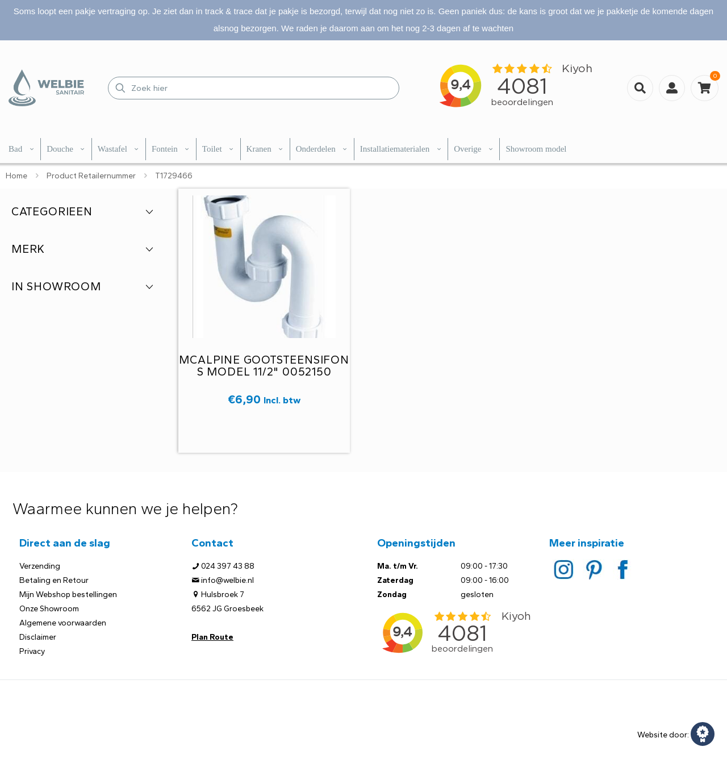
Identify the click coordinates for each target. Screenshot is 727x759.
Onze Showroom (49, 609)
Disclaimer (37, 637)
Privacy (32, 651)
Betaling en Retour (54, 580)
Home (16, 176)
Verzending (39, 566)
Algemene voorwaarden (62, 623)
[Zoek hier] (253, 88)
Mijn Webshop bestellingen (68, 594)
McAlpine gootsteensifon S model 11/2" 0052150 (264, 365)
